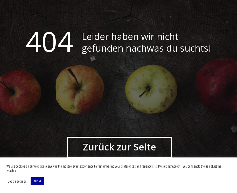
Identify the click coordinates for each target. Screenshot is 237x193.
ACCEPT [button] (37, 181)
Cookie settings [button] (17, 181)
